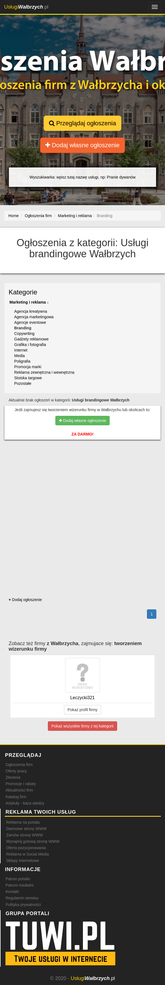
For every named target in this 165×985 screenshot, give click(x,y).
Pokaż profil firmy (82, 709)
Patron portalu (18, 879)
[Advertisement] (82, 469)
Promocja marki (27, 367)
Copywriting (24, 333)
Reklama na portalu (23, 822)
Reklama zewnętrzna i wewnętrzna (44, 372)
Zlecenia (13, 777)
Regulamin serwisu (22, 898)
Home (13, 215)
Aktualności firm (19, 790)
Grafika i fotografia (30, 344)
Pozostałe (22, 383)
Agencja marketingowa (34, 317)
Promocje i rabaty (21, 784)
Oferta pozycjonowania (26, 848)
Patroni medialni (19, 885)
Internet (20, 350)
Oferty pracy (16, 771)
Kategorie (23, 292)
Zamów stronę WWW (24, 835)
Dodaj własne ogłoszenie (82, 145)
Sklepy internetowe (22, 860)
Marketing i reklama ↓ (29, 302)
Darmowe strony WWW (26, 828)
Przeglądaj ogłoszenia (82, 123)
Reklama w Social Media (27, 854)
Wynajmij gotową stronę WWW (33, 841)
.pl (26, 7)
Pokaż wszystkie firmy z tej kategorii (82, 726)
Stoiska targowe (28, 378)
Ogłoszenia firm (19, 764)
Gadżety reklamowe (31, 339)
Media (19, 355)
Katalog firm (16, 797)
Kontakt (12, 891)
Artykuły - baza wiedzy (25, 803)
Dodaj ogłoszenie (25, 599)
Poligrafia (22, 361)
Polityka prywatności (23, 904)
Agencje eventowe (30, 322)
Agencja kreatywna (30, 311)
